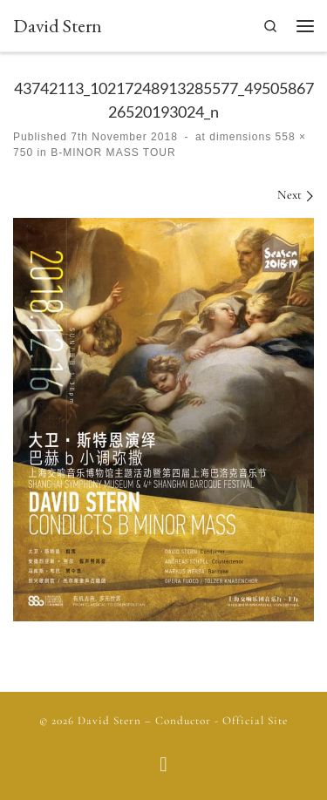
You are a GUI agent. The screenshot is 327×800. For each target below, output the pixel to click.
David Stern (109, 721)
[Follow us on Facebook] (163, 766)
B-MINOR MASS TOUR (111, 152)
